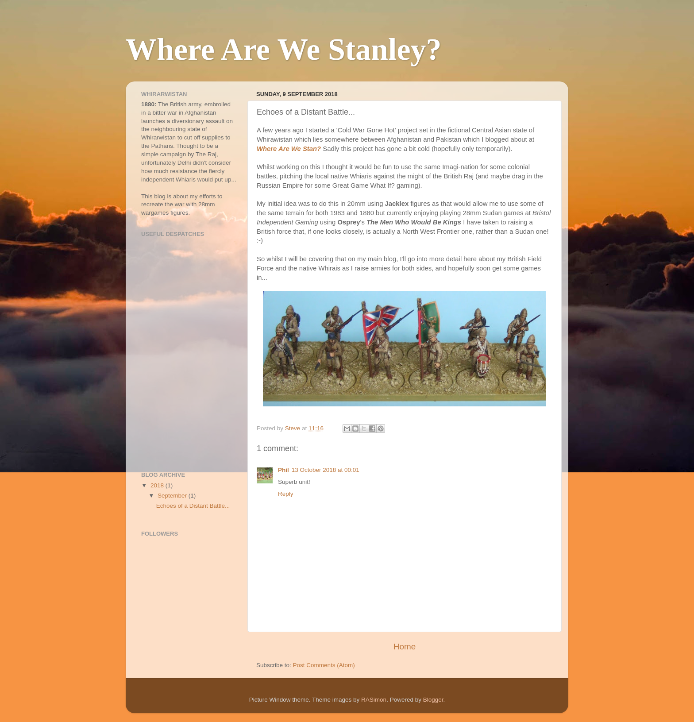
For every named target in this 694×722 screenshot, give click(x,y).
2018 (158, 485)
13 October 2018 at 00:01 (325, 470)
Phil (283, 470)
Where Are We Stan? (289, 148)
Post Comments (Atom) (324, 665)
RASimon (373, 699)
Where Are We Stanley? (284, 49)
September (173, 495)
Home (404, 646)
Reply (285, 493)
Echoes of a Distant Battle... (193, 505)
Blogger (433, 699)
